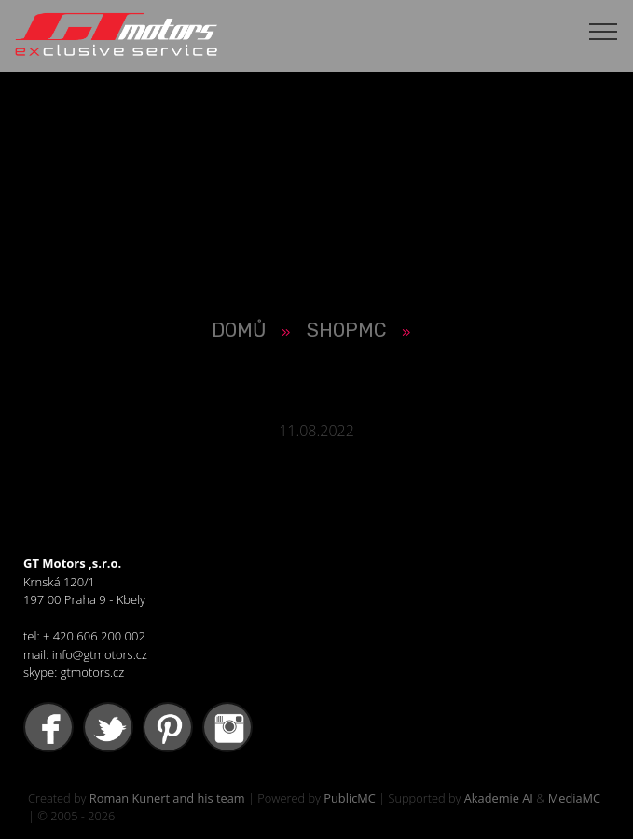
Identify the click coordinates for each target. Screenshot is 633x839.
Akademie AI (498, 798)
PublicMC (349, 798)
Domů (239, 330)
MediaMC (574, 798)
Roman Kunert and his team (167, 798)
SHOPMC (346, 330)
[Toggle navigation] (603, 30)
